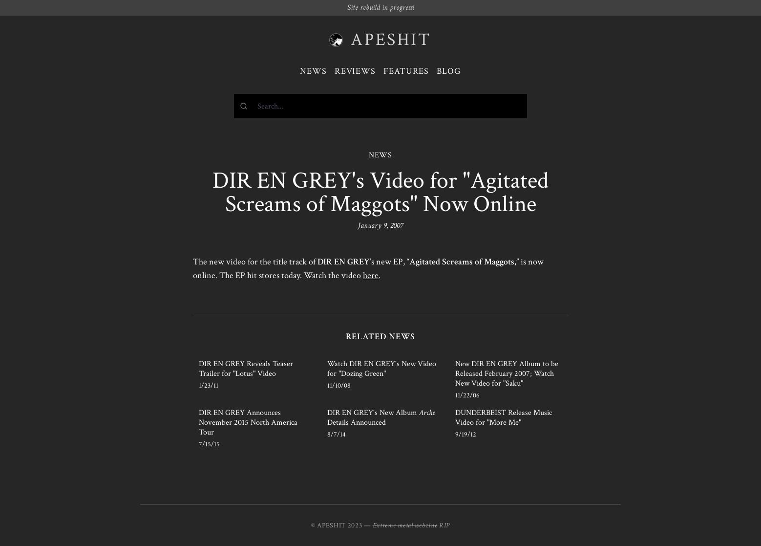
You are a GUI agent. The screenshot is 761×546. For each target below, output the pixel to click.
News (313, 71)
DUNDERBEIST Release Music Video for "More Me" (503, 418)
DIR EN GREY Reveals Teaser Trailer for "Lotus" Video (246, 369)
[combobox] (380, 106)
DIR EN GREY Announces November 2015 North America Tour (248, 422)
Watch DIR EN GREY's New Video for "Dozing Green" (381, 369)
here (371, 275)
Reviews (355, 71)
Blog (449, 71)
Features (406, 71)
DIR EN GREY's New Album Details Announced (381, 418)
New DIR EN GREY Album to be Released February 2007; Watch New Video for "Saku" (506, 374)
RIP (444, 525)
